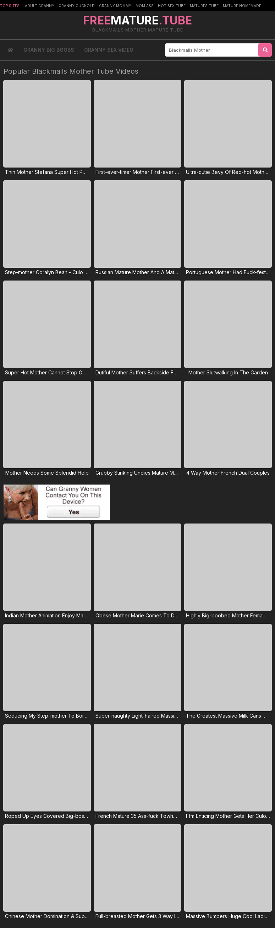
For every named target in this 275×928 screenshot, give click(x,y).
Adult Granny (39, 6)
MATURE (137, 20)
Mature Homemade (242, 6)
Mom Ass (145, 6)
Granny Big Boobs (48, 50)
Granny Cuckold (77, 6)
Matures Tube (204, 6)
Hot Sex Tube (172, 6)
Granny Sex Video (108, 50)
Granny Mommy (115, 6)
